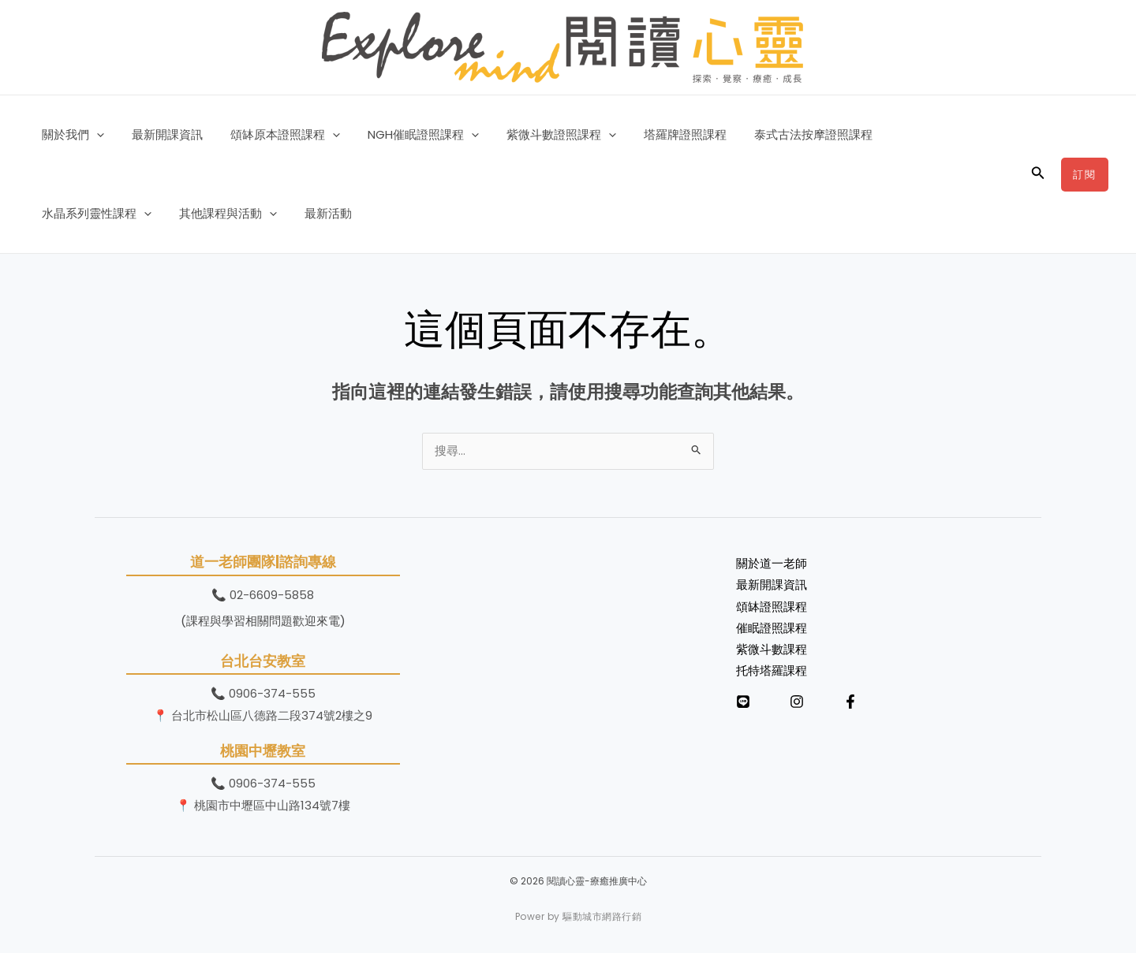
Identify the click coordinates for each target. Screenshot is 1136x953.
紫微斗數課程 (771, 653)
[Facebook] (850, 706)
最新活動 (184, 213)
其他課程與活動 (88, 213)
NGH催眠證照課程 (409, 134)
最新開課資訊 (160, 134)
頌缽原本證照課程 (275, 134)
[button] (94, 134)
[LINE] (743, 706)
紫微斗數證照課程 (543, 134)
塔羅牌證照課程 (663, 134)
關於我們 (70, 134)
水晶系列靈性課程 (925, 134)
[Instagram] (797, 706)
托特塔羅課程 (771, 675)
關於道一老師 (771, 565)
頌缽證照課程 (771, 609)
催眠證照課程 (771, 632)
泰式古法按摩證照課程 (787, 134)
